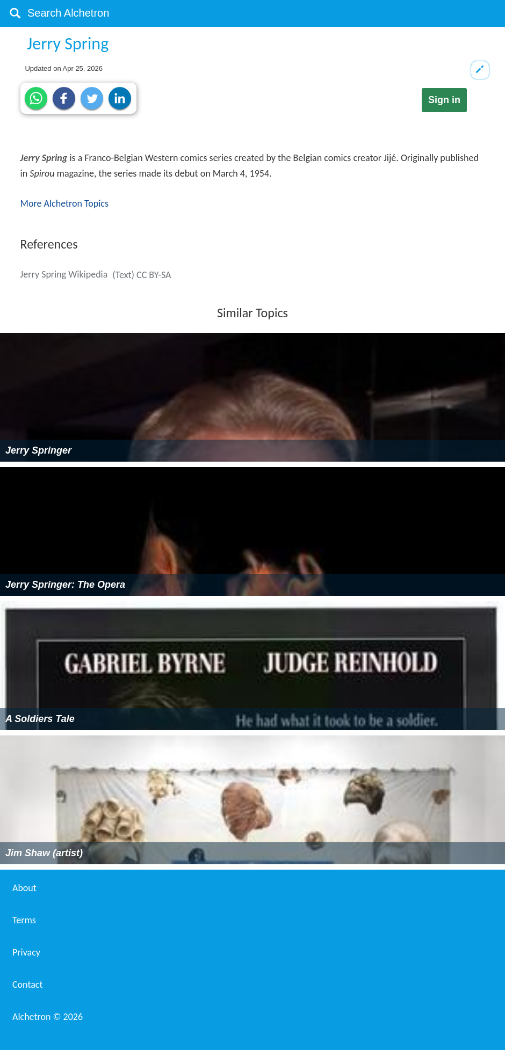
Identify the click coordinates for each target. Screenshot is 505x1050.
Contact (27, 984)
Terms (24, 920)
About (24, 888)
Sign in (444, 99)
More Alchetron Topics (64, 203)
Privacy (26, 952)
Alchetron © (47, 1017)
